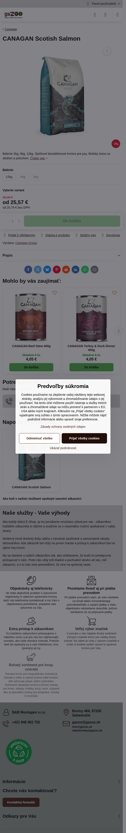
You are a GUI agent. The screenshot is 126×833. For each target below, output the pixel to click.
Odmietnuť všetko (39, 438)
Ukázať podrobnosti (63, 448)
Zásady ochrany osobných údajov (63, 426)
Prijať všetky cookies (84, 438)
